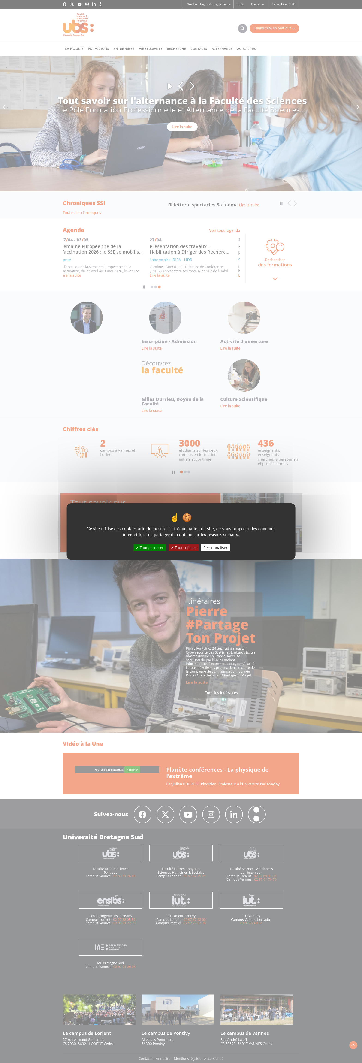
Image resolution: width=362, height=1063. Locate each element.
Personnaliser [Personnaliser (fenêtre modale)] (215, 547)
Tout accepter (150, 547)
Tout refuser (183, 547)
